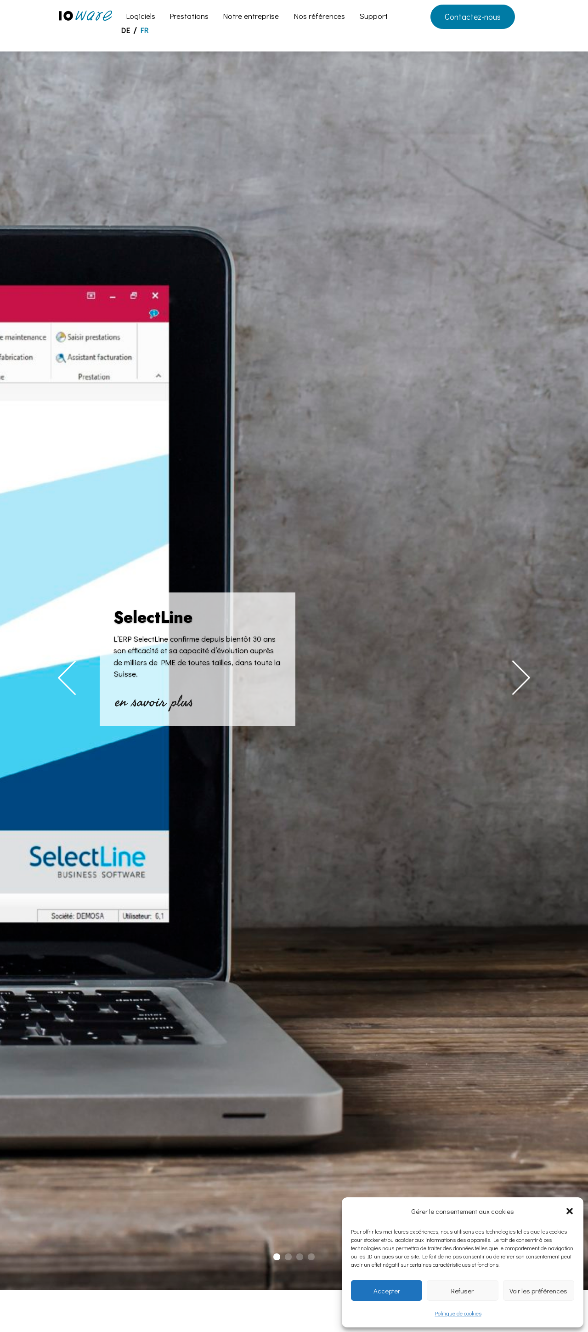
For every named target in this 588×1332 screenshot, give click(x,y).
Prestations (189, 17)
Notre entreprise (251, 17)
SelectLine (152, 617)
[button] (569, 1211)
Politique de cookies (458, 1313)
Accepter (386, 1290)
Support (373, 17)
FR (144, 31)
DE (125, 31)
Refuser (462, 1290)
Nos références (319, 17)
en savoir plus (155, 701)
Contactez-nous (473, 16)
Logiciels (140, 17)
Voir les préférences (538, 1290)
